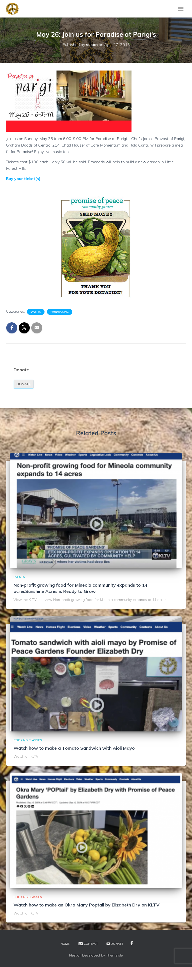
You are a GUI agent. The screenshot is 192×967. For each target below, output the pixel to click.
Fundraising (59, 311)
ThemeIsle (114, 955)
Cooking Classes (28, 740)
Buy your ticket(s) (23, 178)
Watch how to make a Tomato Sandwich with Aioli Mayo (74, 748)
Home (65, 943)
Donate (23, 384)
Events (35, 311)
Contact (88, 943)
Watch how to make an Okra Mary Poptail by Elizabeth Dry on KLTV (87, 905)
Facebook (132, 943)
